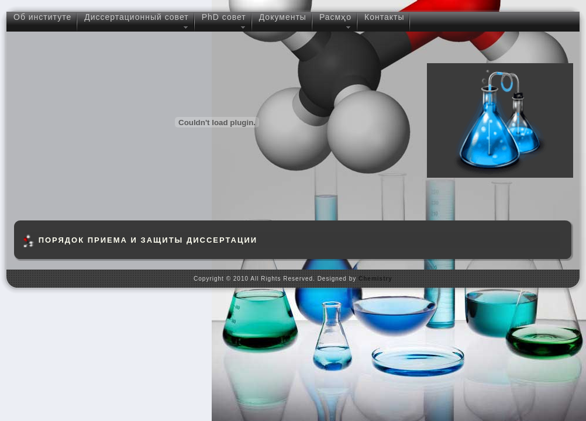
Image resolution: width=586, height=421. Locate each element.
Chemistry (375, 278)
